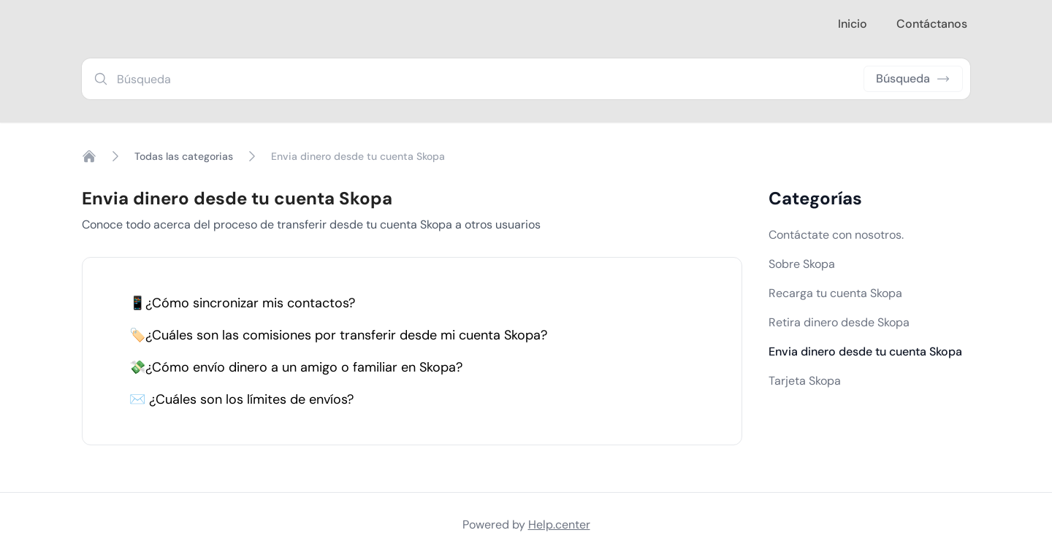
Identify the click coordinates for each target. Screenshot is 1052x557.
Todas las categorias (183, 156)
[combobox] (526, 78)
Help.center (559, 524)
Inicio (852, 23)
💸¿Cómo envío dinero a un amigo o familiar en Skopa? (295, 367)
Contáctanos (931, 23)
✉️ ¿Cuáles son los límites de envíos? (241, 399)
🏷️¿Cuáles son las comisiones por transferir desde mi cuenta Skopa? (338, 335)
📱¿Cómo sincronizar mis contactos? (242, 303)
